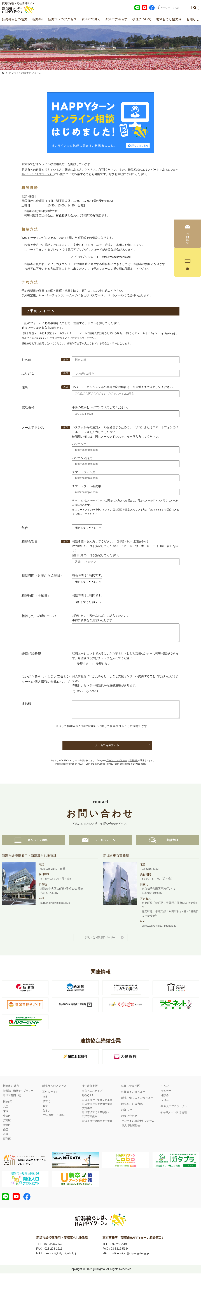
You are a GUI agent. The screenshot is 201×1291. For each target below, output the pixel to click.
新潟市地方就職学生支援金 (97, 1136)
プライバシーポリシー (116, 766)
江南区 (7, 1135)
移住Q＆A (87, 1110)
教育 (45, 1120)
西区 (5, 1149)
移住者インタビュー (133, 1106)
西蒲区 (7, 1153)
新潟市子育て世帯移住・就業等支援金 (96, 1129)
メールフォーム (100, 855)
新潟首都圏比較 (12, 1110)
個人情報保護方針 (132, 1140)
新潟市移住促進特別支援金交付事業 (97, 1121)
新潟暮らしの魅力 (14, 19)
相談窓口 (168, 855)
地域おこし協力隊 (169, 19)
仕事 (45, 1111)
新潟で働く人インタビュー (137, 1112)
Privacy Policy (112, 769)
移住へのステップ (92, 1105)
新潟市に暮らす (116, 19)
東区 (5, 1126)
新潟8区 (37, 19)
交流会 (165, 1115)
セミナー (166, 1105)
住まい (46, 1125)
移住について (141, 19)
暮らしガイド (50, 1106)
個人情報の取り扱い (87, 731)
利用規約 (133, 766)
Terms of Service (132, 769)
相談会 (165, 1110)
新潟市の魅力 (11, 1100)
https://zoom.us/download (116, 256)
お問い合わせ (129, 1130)
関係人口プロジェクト (174, 1121)
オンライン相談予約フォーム (138, 1135)
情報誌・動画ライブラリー (18, 1105)
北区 (5, 1121)
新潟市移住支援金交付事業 (97, 1115)
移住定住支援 (90, 1100)
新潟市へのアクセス (62, 19)
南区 (5, 1144)
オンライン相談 (33, 855)
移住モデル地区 (130, 1100)
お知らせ (192, 19)
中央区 (7, 1130)
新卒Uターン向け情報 (174, 1127)
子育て (46, 1116)
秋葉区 (7, 1139)
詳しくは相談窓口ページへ (100, 952)
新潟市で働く (91, 19)
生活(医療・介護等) (53, 1130)
